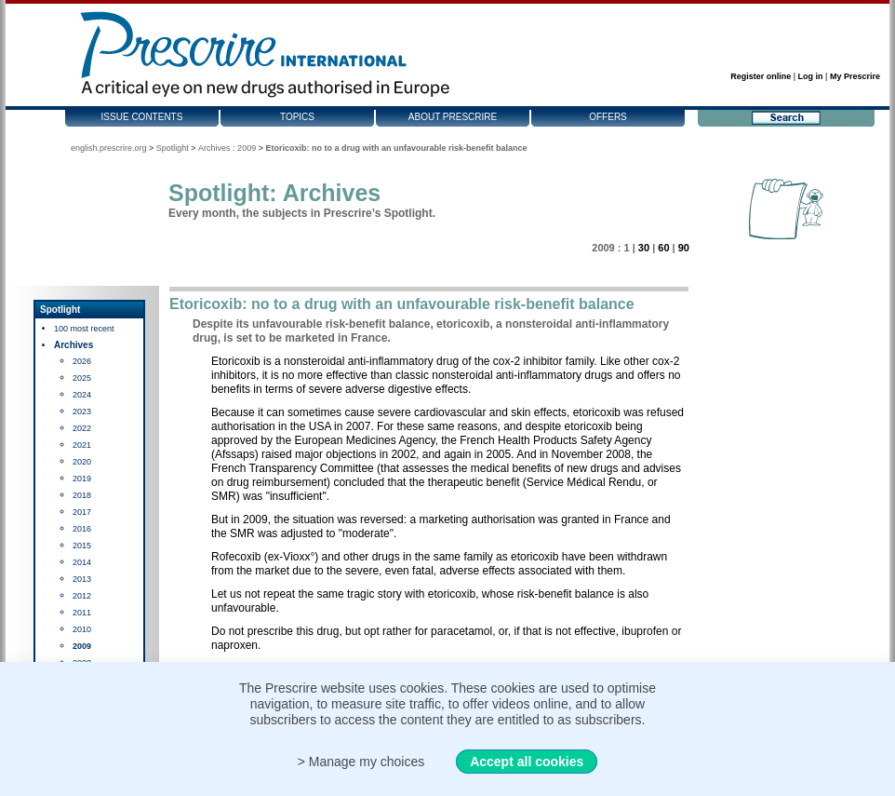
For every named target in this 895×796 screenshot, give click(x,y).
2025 (82, 378)
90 (683, 247)
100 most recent (84, 328)
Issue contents (142, 117)
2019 (82, 478)
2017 (82, 512)
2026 (82, 361)
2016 (82, 528)
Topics (297, 117)
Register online (760, 76)
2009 (82, 646)
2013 (82, 579)
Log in (810, 76)
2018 (82, 495)
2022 (82, 428)
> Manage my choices (361, 761)
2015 (82, 545)
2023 (82, 411)
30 (643, 247)
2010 (82, 629)
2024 (82, 394)
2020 (82, 461)
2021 (82, 445)
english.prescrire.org (109, 148)
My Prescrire (855, 76)
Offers (608, 117)
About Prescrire (452, 117)
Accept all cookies (526, 761)
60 (663, 247)
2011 (82, 612)
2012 (82, 595)
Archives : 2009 (227, 148)
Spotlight (172, 148)
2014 (82, 562)
